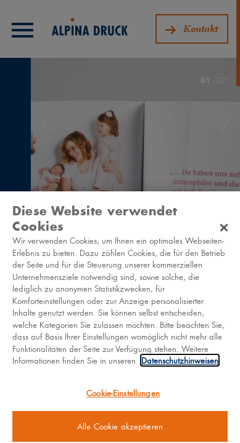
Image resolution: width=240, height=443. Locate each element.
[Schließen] (224, 230)
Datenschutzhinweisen (179, 363)
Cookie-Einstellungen (123, 395)
